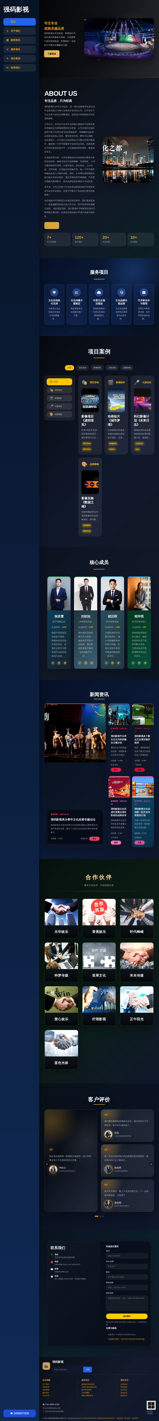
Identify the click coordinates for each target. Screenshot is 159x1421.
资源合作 (124, 1393)
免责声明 (135, 1418)
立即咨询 (51, 225)
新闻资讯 (46, 1387)
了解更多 (51, 54)
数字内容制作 (87, 1390)
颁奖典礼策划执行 (88, 1384)
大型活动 (112, 368)
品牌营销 (127, 368)
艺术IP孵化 (86, 1393)
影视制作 (97, 368)
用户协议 (127, 1418)
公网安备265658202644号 (106, 1418)
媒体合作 (124, 1396)
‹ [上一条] (47, 1164)
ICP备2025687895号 (89, 1418)
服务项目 (46, 1393)
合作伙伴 (46, 1396)
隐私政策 (120, 1418)
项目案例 (46, 1390)
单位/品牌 (110, 1261)
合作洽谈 (124, 1384)
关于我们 (46, 1384)
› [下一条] (151, 1164)
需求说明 (109, 1293)
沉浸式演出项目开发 (89, 1387)
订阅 (87, 1369)
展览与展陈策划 (87, 1396)
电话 (108, 1251)
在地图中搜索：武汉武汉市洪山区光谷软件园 (126, 1339)
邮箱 (108, 1272)
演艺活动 (82, 368)
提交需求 (126, 1316)
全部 (69, 368)
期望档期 (109, 1283)
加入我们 (124, 1390)
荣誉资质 (124, 1387)
